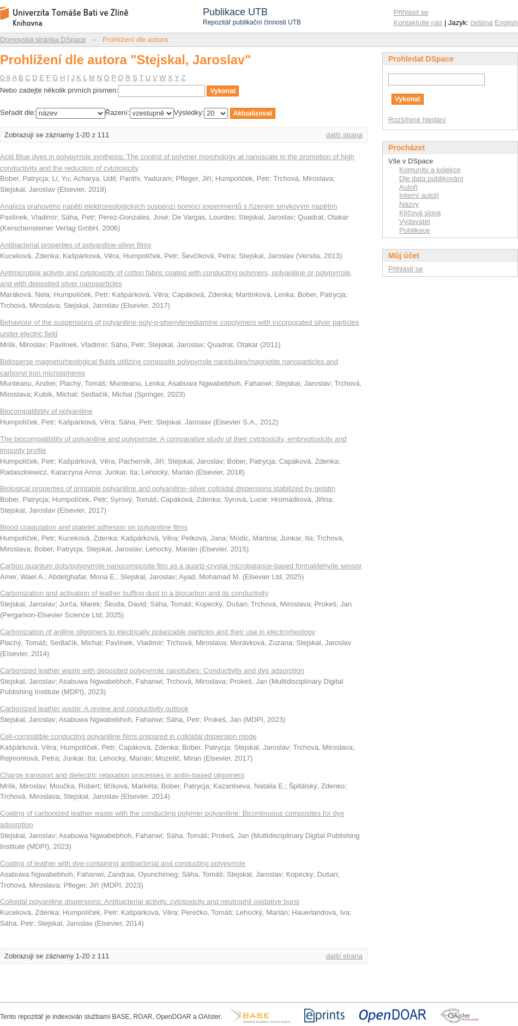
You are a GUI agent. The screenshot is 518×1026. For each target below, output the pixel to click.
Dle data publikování (431, 178)
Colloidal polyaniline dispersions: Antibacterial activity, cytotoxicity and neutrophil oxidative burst (149, 901)
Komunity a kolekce (430, 170)
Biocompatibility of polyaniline (46, 411)
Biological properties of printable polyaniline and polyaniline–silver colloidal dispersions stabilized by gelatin (167, 488)
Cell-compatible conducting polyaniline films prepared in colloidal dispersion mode (128, 736)
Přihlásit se (411, 12)
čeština (482, 23)
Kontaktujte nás (418, 23)
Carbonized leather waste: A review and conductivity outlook (94, 709)
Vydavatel (414, 221)
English (506, 23)
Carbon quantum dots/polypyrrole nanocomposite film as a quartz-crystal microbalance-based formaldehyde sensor (181, 566)
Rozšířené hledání (417, 120)
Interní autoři (419, 195)
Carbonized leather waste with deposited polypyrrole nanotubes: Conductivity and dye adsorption (152, 670)
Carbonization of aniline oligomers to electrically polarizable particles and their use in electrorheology (157, 632)
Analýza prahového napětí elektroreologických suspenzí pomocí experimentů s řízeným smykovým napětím (169, 206)
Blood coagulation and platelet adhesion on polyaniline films (94, 527)
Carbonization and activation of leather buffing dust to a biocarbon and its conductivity (134, 593)
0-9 (5, 78)
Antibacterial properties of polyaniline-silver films (75, 245)
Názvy (409, 204)
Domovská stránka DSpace (43, 39)
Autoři (408, 187)
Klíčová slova (420, 213)
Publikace (414, 230)
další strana (344, 135)
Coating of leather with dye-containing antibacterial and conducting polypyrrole (122, 863)
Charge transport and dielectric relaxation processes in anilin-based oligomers (122, 775)
